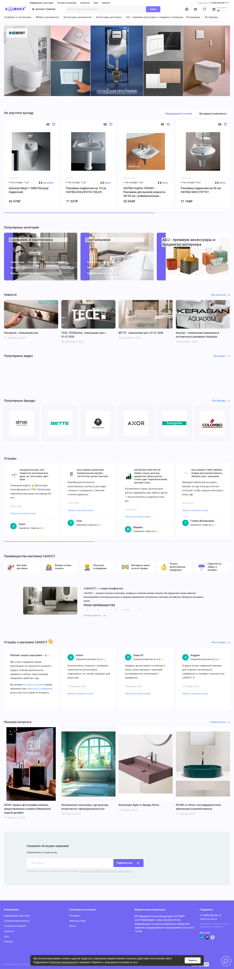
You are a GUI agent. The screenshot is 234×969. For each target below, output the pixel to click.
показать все (220, 722)
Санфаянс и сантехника (18, 17)
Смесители (17, 262)
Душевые (28, 267)
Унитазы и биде (54, 262)
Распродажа (194, 17)
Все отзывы (221, 642)
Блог (96, 3)
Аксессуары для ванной (78, 17)
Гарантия (9, 931)
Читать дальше (95, 615)
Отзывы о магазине (66, 3)
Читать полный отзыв (23, 513)
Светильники (98, 239)
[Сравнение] (195, 9)
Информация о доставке (41, 3)
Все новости (220, 294)
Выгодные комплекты (213, 113)
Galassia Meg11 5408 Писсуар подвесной (29, 190)
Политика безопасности (63, 962)
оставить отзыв (32, 684)
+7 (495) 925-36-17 (213, 3)
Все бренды (211, 17)
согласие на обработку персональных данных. (105, 871)
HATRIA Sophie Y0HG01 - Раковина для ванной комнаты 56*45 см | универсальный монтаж (144, 192)
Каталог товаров (43, 9)
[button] (10, 61)
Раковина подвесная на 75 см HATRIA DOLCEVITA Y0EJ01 (86, 190)
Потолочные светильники (103, 267)
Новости (106, 3)
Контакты (85, 3)
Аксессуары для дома (109, 17)
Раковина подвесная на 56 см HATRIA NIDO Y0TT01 (201, 190)
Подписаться (128, 863)
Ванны (14, 267)
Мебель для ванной (48, 17)
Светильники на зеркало (102, 273)
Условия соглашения (15, 926)
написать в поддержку (39, 688)
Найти (153, 9)
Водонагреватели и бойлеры (28, 273)
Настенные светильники (102, 262)
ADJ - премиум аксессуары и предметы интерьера (154, 17)
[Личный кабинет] (186, 9)
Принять (192, 960)
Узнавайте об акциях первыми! (48, 846)
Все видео (222, 356)
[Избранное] (204, 9)
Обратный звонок (208, 919)
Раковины (34, 262)
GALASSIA (47, 182)
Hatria (107, 182)
